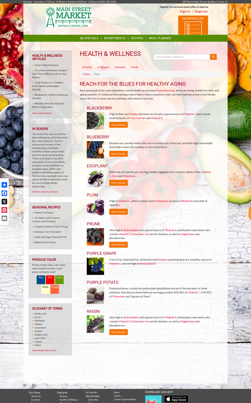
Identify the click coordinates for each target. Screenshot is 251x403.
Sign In (185, 11)
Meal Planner (160, 38)
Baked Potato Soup (45, 242)
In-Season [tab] (103, 67)
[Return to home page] (68, 16)
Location (35, 399)
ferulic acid (40, 313)
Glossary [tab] (120, 67)
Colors (86, 74)
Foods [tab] (134, 67)
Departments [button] (114, 38)
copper (38, 341)
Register (201, 11)
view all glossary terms (44, 350)
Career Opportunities (125, 399)
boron (38, 317)
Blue (41, 277)
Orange (55, 287)
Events (117, 395)
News (117, 392)
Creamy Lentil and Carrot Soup (51, 226)
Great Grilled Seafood (46, 65)
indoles (38, 324)
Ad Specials (89, 38)
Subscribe (93, 399)
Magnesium (187, 234)
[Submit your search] (213, 57)
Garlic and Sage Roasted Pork (51, 236)
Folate (133, 114)
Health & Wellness (69, 399)
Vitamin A (171, 230)
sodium (38, 331)
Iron (132, 118)
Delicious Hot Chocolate (48, 231)
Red (50, 277)
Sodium (162, 259)
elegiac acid (41, 334)
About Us (36, 396)
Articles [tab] (87, 67)
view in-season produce (45, 191)
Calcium (141, 118)
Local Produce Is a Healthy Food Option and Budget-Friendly (47, 86)
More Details (118, 124)
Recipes (137, 38)
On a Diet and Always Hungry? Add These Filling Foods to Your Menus (50, 74)
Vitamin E (157, 118)
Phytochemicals (165, 90)
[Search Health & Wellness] (182, 57)
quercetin (40, 338)
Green (59, 277)
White (46, 287)
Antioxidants (131, 230)
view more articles (42, 113)
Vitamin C (190, 114)
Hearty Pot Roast (44, 212)
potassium (40, 327)
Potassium (129, 176)
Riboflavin (187, 200)
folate (38, 344)
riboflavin (40, 320)
